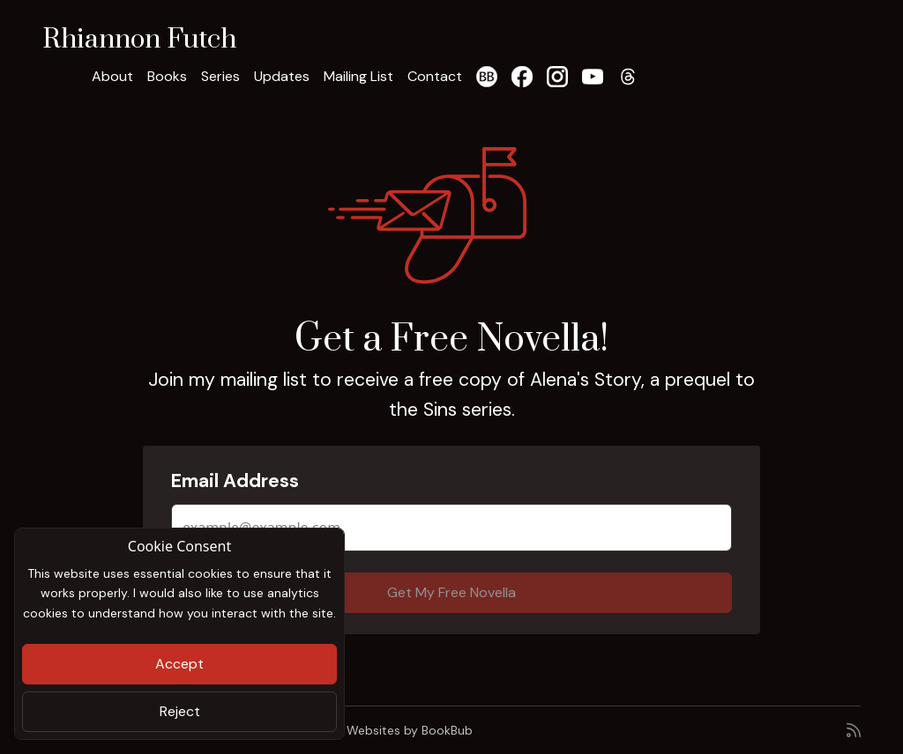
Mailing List (358, 76)
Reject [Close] (180, 711)
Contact (434, 76)
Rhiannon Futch (139, 39)
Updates (282, 76)
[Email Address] (451, 527)
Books (167, 76)
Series (220, 76)
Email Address (235, 481)
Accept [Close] (179, 663)
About (112, 76)
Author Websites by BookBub (388, 730)
